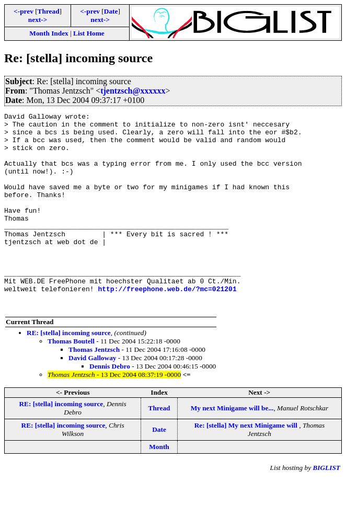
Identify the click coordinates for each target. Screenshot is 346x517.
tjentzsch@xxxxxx (132, 90)
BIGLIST (326, 507)
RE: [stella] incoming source (69, 372)
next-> (37, 20)
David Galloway (92, 397)
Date (111, 11)
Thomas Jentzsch (94, 389)
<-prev (23, 11)
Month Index (48, 33)
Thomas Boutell (71, 380)
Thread (49, 11)
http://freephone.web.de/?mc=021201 (167, 324)
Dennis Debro (109, 405)
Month (159, 486)
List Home (89, 33)
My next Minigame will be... (232, 447)
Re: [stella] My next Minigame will (246, 464)
